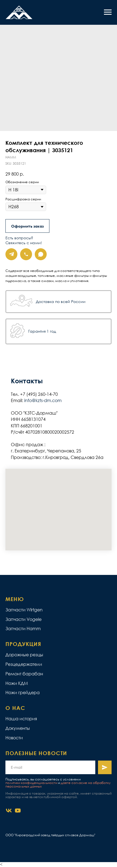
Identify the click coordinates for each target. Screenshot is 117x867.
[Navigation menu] (108, 12)
